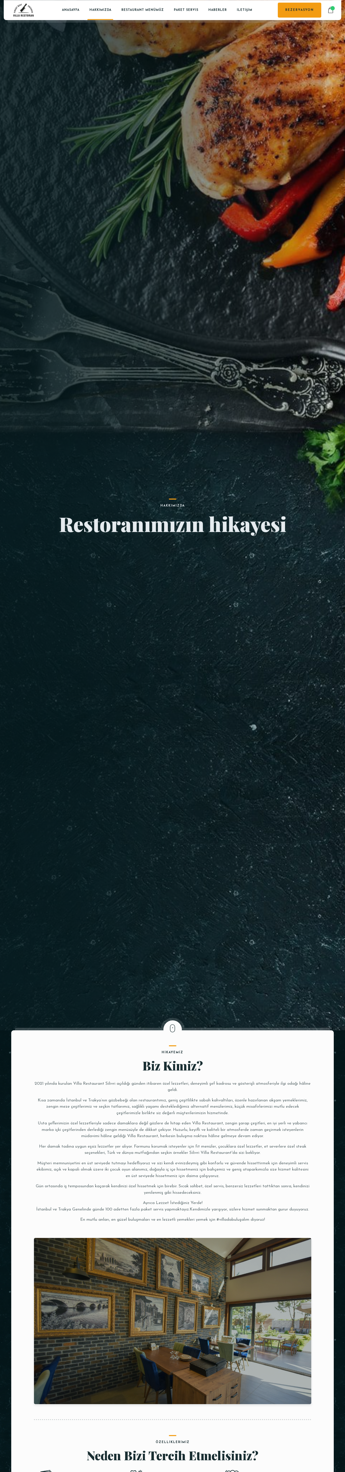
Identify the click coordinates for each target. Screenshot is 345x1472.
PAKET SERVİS (186, 9)
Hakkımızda (100, 9)
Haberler (217, 9)
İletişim (244, 9)
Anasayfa (70, 9)
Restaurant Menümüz (142, 9)
